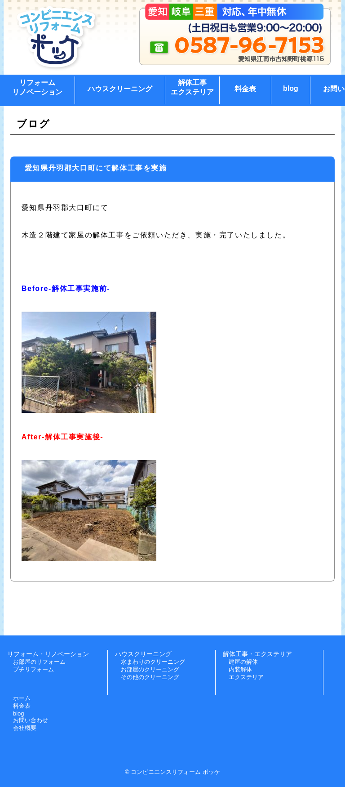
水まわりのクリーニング (153, 661)
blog (290, 88)
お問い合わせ (30, 720)
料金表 (245, 89)
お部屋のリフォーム (39, 661)
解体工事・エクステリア (257, 653)
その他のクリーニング (150, 677)
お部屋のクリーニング (150, 669)
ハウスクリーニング (120, 89)
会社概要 (24, 727)
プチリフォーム (33, 669)
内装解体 (240, 669)
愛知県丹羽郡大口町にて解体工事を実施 (96, 168)
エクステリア (246, 677)
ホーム (22, 698)
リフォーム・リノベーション (48, 653)
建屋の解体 (243, 661)
